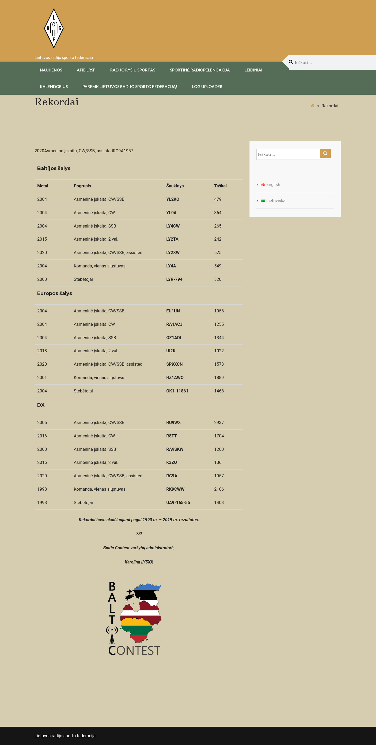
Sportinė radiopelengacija (200, 69)
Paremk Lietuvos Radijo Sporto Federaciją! (129, 86)
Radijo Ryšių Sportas (132, 69)
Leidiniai (253, 69)
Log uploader (207, 86)
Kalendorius (54, 86)
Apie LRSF (86, 69)
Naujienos (51, 69)
